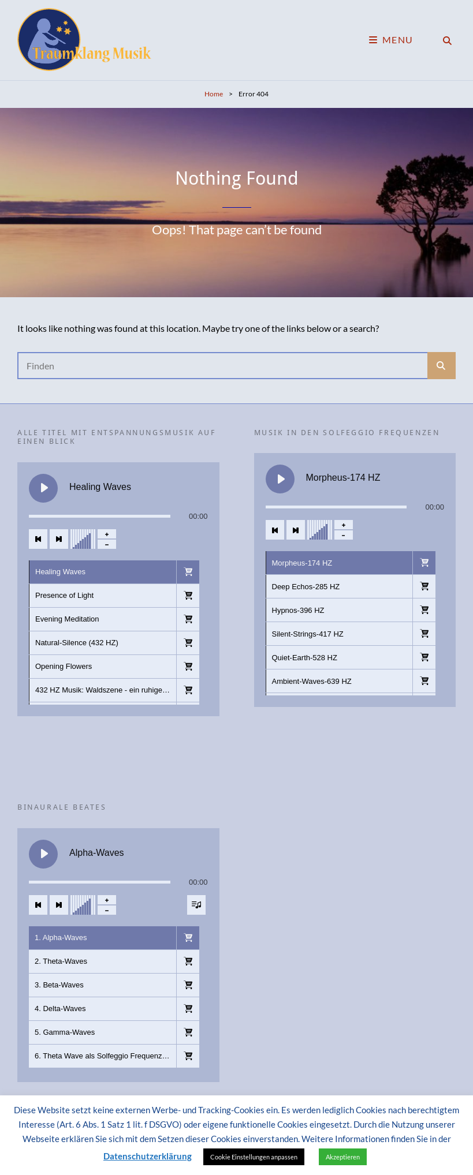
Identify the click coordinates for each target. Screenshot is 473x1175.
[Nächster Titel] (59, 539)
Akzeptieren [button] (343, 1157)
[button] (187, 571)
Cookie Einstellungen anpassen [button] (253, 1157)
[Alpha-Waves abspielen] (43, 854)
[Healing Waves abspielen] (43, 488)
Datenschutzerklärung (147, 1156)
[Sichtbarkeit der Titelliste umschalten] (196, 905)
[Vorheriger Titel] (38, 539)
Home (213, 93)
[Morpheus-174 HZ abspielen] (280, 479)
